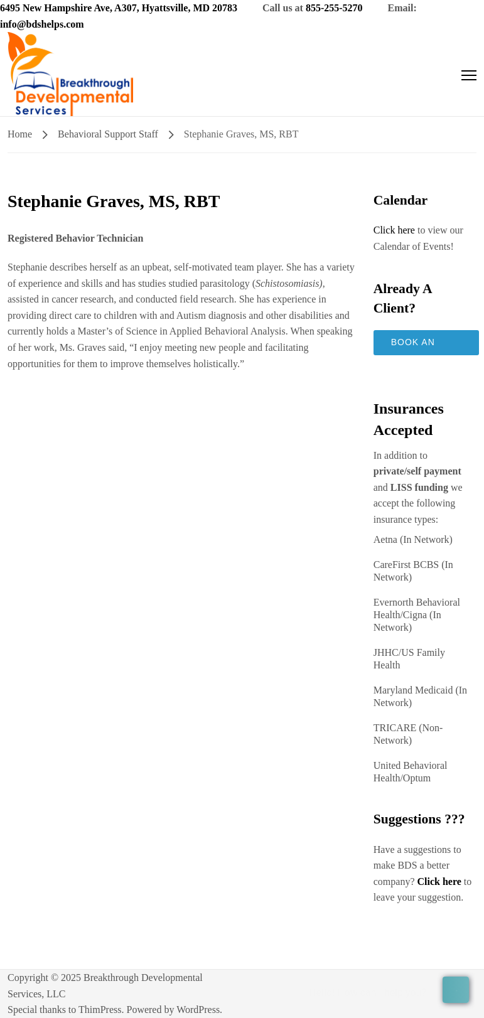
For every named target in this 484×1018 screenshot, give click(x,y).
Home (20, 134)
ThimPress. (101, 1009)
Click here (394, 230)
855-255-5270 (334, 8)
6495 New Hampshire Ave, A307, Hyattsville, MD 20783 (118, 8)
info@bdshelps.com (42, 24)
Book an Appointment (426, 346)
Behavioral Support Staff (108, 134)
